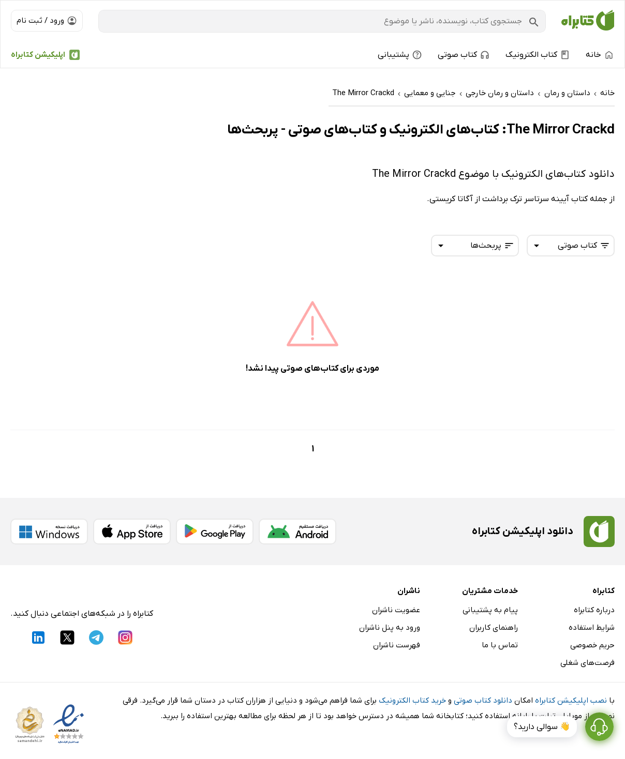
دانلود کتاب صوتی (483, 700)
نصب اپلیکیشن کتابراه (571, 700)
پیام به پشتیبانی (490, 610)
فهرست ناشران (396, 645)
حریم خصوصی (592, 645)
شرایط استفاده (592, 628)
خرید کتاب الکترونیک (412, 700)
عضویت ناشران (396, 610)
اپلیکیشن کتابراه (38, 55)
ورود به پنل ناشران (389, 628)
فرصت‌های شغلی (587, 663)
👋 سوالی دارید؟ (542, 727)
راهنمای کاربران (493, 628)
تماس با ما (500, 645)
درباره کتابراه (594, 610)
